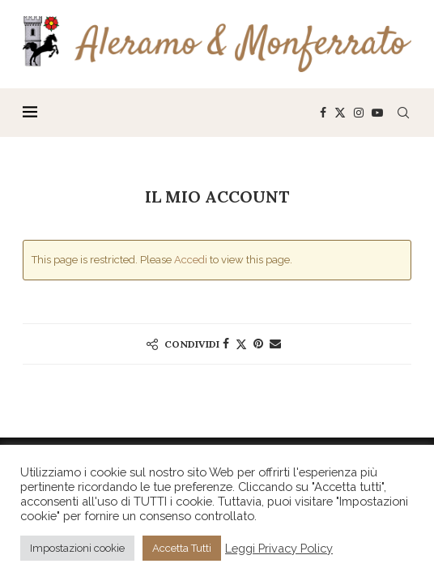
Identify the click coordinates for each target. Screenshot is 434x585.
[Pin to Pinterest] (258, 343)
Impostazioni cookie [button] (77, 548)
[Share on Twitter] (241, 344)
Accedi (190, 260)
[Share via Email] (275, 343)
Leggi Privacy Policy (279, 548)
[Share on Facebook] (226, 343)
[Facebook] (323, 112)
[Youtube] (377, 112)
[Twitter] (340, 112)
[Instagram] (359, 112)
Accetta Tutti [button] (181, 548)
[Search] (403, 112)
